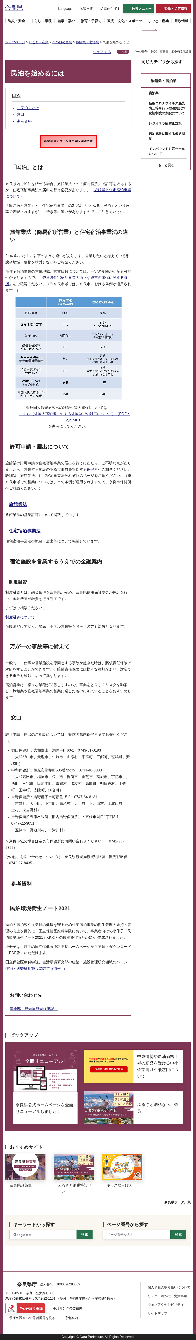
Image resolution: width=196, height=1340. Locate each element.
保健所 (92, 469)
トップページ (15, 42)
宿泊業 (154, 93)
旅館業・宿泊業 (87, 42)
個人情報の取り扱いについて (169, 1287)
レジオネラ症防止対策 (165, 123)
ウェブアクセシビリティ (166, 1304)
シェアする (102, 52)
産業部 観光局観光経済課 (34, 1009)
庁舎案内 (71, 1318)
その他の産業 (62, 42)
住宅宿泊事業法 (25, 530)
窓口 (20, 114)
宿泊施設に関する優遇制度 (167, 136)
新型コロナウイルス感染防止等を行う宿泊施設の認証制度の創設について (167, 108)
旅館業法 (18, 504)
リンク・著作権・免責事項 (167, 1296)
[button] (63, 9)
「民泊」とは (28, 108)
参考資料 (24, 121)
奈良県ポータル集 (177, 1202)
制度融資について (20, 617)
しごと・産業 (39, 42)
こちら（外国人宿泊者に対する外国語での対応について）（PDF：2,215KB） (74, 417)
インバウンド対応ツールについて (167, 151)
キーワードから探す (34, 1224)
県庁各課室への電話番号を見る (32, 1318)
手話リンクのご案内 (67, 1308)
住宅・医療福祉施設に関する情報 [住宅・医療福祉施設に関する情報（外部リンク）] (33, 968)
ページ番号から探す (127, 1224)
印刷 (124, 51)
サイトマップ (157, 1313)
